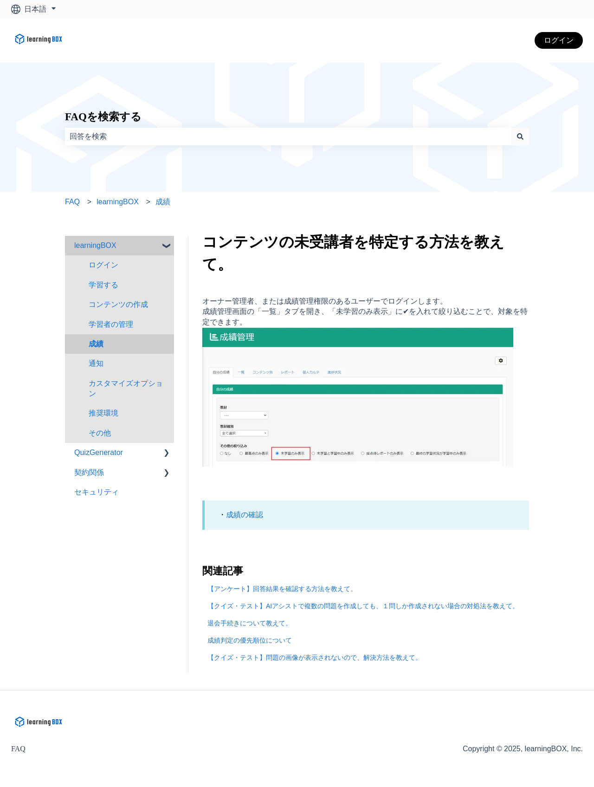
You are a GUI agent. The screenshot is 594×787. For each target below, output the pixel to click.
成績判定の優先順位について (249, 640)
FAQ (72, 202)
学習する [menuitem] (103, 285)
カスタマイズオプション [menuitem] (126, 388)
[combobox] (288, 136)
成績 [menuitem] (96, 344)
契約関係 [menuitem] (89, 472)
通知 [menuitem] (96, 363)
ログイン (559, 40)
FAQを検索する (103, 117)
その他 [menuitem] (100, 433)
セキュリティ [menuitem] (96, 492)
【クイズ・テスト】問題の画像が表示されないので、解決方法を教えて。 (314, 657)
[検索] (520, 136)
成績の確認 (244, 515)
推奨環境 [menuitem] (103, 413)
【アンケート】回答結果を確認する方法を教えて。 (282, 588)
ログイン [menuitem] (103, 265)
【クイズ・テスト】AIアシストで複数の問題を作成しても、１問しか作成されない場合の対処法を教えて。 (363, 606)
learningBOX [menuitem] (95, 245)
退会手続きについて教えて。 (249, 623)
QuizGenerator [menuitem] (98, 452)
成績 (162, 202)
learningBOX (118, 202)
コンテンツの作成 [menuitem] (118, 304)
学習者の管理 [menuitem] (111, 324)
